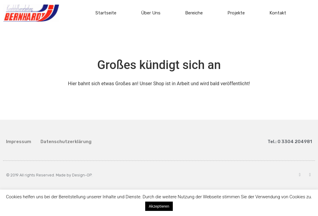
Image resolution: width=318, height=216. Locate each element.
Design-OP (82, 175)
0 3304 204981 (295, 141)
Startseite (105, 13)
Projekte (236, 13)
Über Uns (150, 13)
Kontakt (277, 13)
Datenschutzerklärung (66, 141)
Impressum (18, 141)
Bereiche (194, 13)
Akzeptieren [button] (159, 206)
